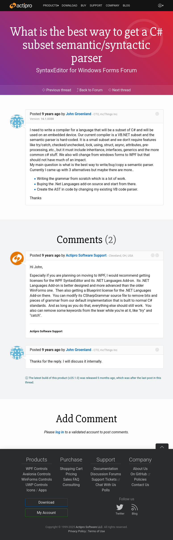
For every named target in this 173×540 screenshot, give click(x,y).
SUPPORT (96, 5)
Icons (31, 490)
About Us (140, 469)
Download (46, 502)
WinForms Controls (36, 479)
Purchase (71, 460)
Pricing (71, 474)
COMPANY (112, 5)
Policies (140, 479)
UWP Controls (37, 485)
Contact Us (140, 485)
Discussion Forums (106, 474)
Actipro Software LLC (89, 527)
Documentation (106, 469)
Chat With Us (106, 485)
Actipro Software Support (86, 255)
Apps (43, 490)
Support (105, 460)
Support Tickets (106, 479)
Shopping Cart (71, 469)
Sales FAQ (71, 479)
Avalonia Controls (37, 474)
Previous (56, 90)
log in (59, 432)
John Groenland (78, 114)
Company (140, 460)
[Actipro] (21, 5)
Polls (106, 490)
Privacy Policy (77, 531)
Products (36, 460)
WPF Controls (37, 469)
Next (119, 90)
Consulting (71, 485)
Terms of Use (96, 531)
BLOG (126, 5)
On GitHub (140, 474)
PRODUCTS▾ (51, 5)
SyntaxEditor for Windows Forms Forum (86, 70)
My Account (46, 513)
